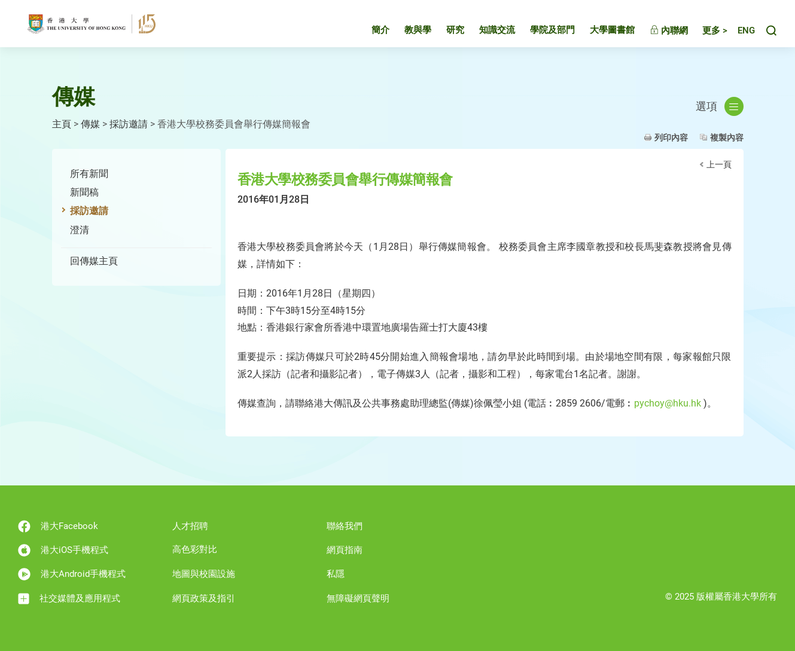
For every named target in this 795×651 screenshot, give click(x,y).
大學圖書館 (601, 32)
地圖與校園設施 (203, 574)
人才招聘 (190, 526)
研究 (444, 32)
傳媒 (90, 124)
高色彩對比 (194, 549)
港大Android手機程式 (72, 574)
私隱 (336, 574)
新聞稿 (84, 192)
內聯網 (658, 32)
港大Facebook (58, 526)
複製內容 (727, 137)
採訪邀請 (128, 124)
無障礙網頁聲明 (358, 598)
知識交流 (486, 32)
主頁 (61, 124)
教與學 (407, 32)
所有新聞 (89, 173)
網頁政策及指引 (203, 598)
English (741, 33)
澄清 (79, 230)
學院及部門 (541, 32)
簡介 (370, 32)
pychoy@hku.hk (667, 403)
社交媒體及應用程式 (69, 598)
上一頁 (719, 164)
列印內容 (671, 137)
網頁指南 (345, 550)
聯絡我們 (345, 526)
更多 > (704, 32)
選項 (720, 106)
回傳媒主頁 (94, 261)
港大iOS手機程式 (63, 550)
